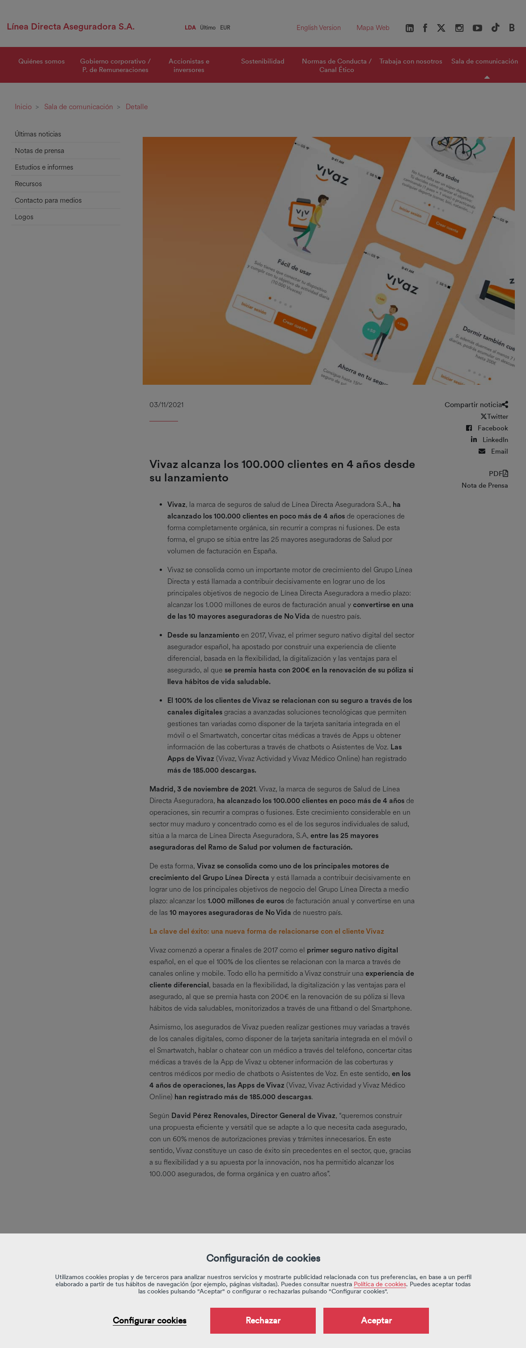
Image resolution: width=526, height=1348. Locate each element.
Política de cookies (380, 1284)
